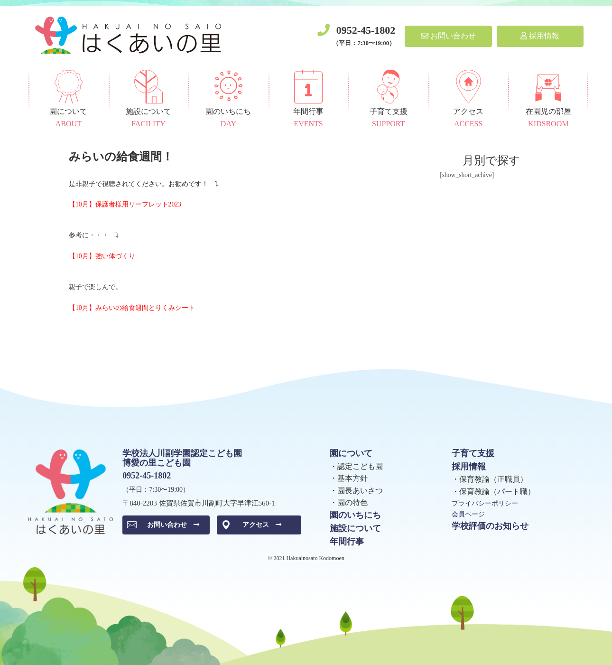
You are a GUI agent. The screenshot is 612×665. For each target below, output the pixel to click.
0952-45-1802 (366, 30)
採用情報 (539, 36)
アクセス (261, 524)
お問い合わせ (448, 36)
